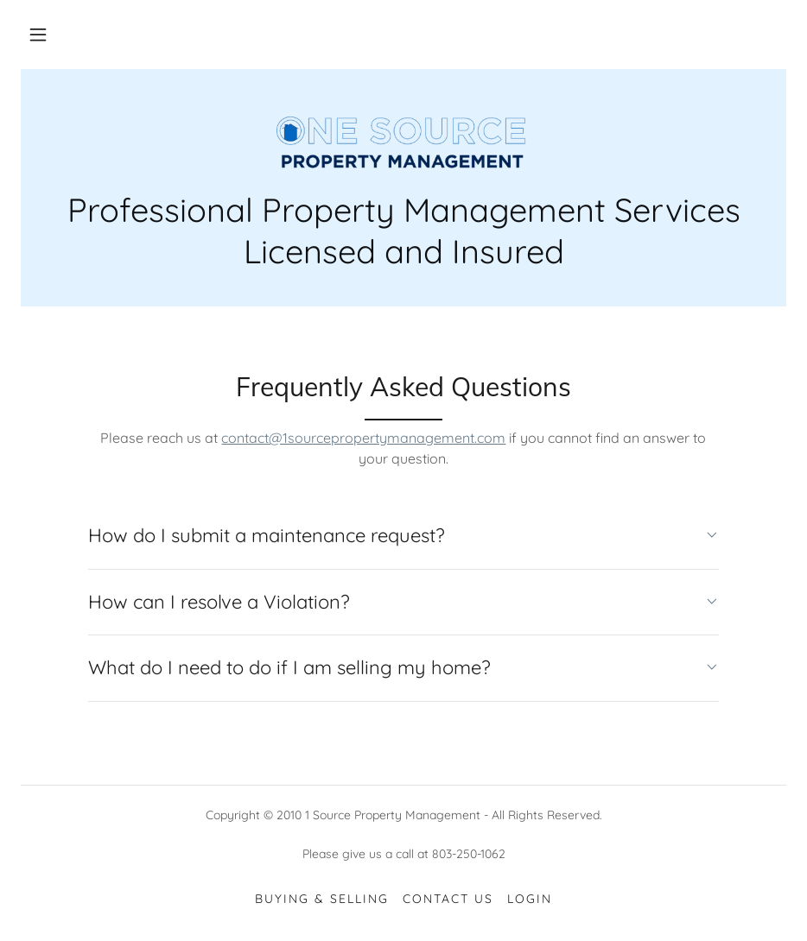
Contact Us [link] (448, 898)
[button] (38, 34)
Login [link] (529, 898)
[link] (403, 138)
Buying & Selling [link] (322, 898)
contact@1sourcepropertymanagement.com (363, 437)
